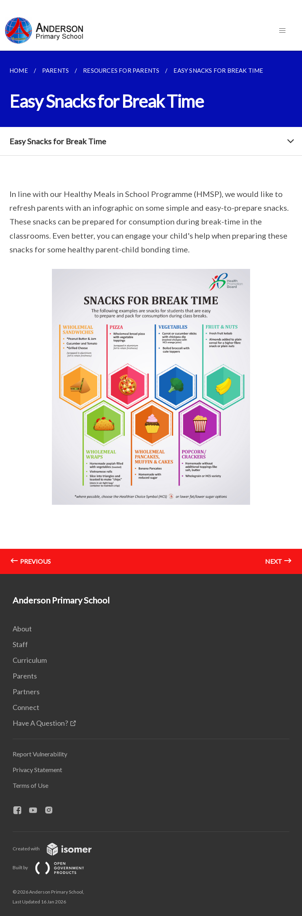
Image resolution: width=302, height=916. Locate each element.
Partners (26, 691)
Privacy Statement (37, 769)
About (22, 628)
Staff (20, 644)
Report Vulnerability (40, 754)
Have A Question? (40, 723)
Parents (25, 675)
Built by (55, 867)
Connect (26, 707)
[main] (151, 312)
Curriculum (30, 660)
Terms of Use (30, 785)
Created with (58, 849)
